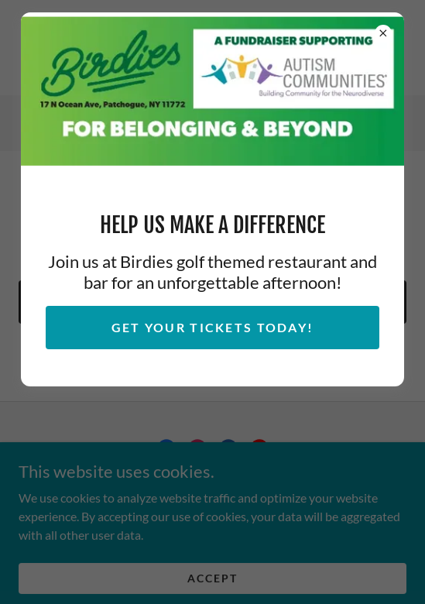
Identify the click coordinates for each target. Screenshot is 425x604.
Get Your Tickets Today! (212, 327)
